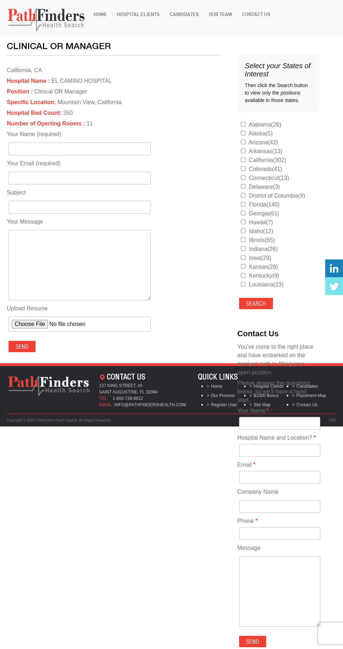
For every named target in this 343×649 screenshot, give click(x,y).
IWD (332, 420)
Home (100, 14)
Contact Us (256, 14)
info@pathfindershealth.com (150, 404)
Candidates (184, 14)
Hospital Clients (138, 14)
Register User (224, 404)
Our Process (223, 395)
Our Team (220, 14)
